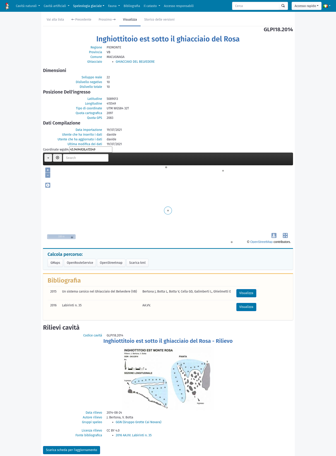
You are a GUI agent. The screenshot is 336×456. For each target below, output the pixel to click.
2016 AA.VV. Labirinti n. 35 (134, 435)
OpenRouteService (80, 263)
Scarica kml (137, 263)
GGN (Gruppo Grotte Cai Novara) (138, 422)
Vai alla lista (55, 20)
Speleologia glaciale (87, 6)
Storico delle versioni (159, 20)
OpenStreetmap (111, 263)
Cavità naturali (26, 6)
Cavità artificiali (55, 6)
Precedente (81, 20)
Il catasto (151, 6)
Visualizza (130, 20)
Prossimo (107, 20)
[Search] (255, 6)
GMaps (55, 263)
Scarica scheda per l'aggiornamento (71, 450)
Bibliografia (132, 6)
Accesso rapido (305, 6)
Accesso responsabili (179, 6)
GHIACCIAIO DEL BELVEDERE (135, 62)
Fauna (112, 6)
